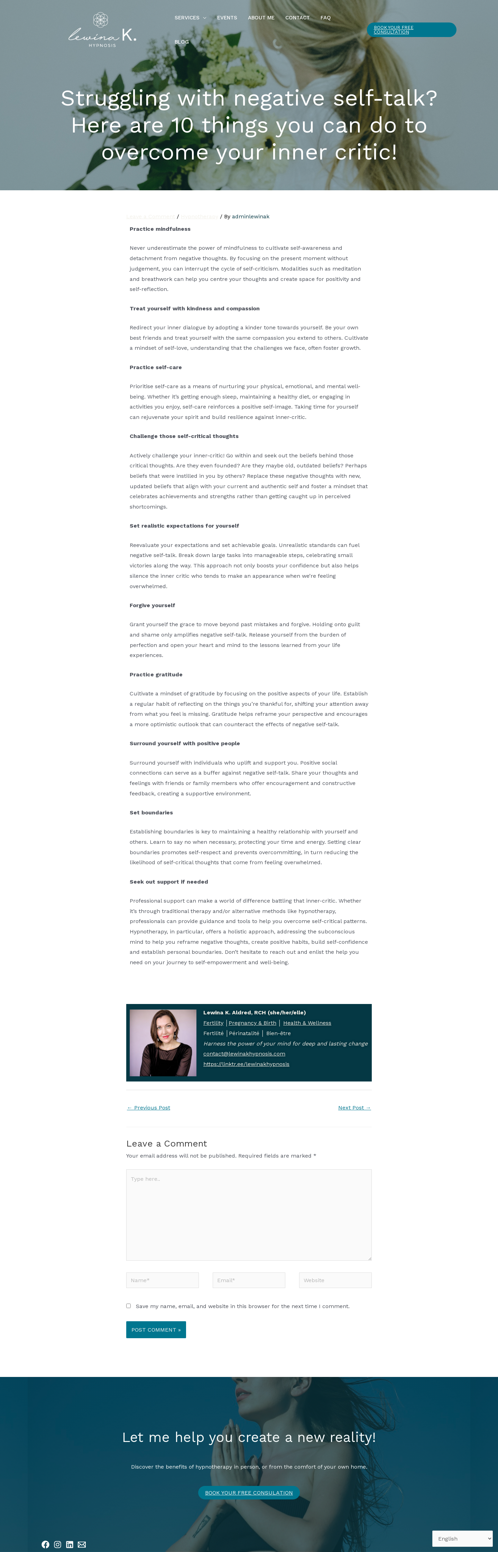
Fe (206, 1015)
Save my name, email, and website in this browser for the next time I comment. (243, 1298)
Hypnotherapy (199, 208)
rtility (216, 1015)
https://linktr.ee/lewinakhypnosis (246, 1056)
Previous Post (148, 1099)
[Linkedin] (70, 1537)
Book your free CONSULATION (249, 1484)
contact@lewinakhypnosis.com (244, 1045)
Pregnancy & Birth (252, 1015)
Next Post (354, 1099)
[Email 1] (82, 1537)
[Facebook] (45, 1537)
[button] (203, 25)
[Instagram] (58, 1537)
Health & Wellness (307, 1015)
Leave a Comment (150, 208)
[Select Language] (462, 1539)
